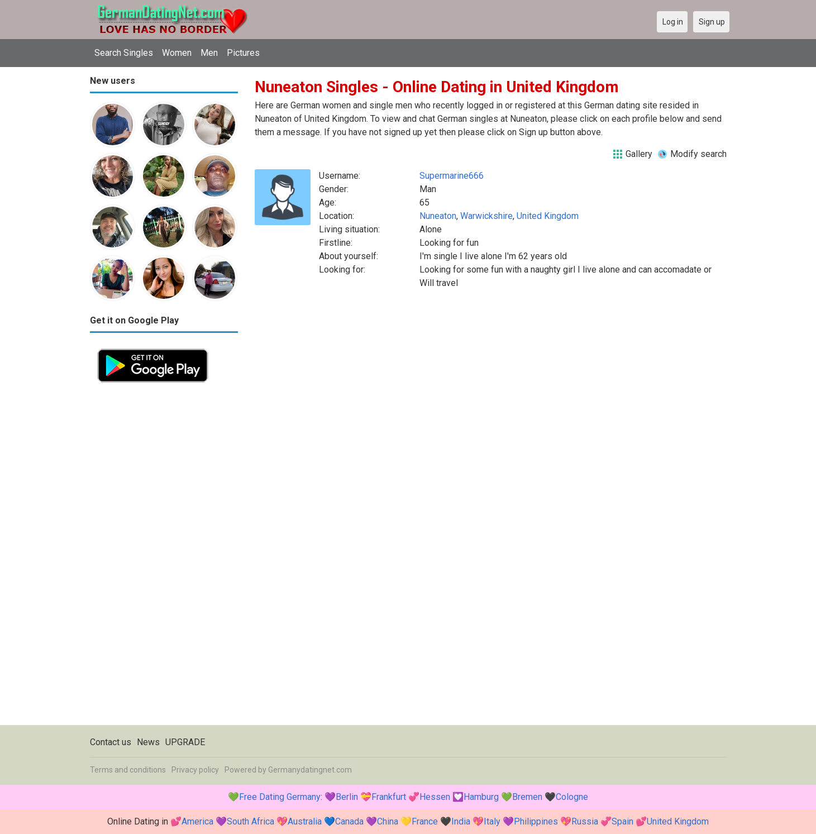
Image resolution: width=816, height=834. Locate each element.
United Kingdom (548, 216)
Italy (492, 821)
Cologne (572, 797)
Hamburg (481, 797)
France (425, 821)
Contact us (110, 742)
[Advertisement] (164, 557)
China (387, 821)
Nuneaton (437, 216)
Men (209, 52)
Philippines (536, 821)
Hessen (434, 797)
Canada (349, 821)
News (148, 742)
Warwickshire (486, 216)
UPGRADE (185, 742)
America (197, 821)
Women (177, 52)
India (460, 821)
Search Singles (123, 52)
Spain (622, 821)
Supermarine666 (451, 175)
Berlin (347, 797)
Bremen (527, 797)
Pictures (243, 52)
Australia (305, 821)
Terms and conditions (128, 769)
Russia (584, 821)
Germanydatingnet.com (310, 769)
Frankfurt (388, 797)
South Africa (250, 821)
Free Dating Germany (280, 797)
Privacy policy (195, 769)
